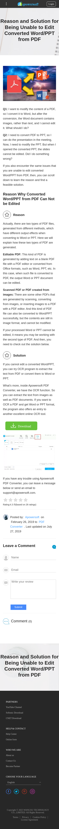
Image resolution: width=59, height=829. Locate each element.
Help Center (11, 734)
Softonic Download (14, 713)
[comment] (33, 589)
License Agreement (29, 820)
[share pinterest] (24, 791)
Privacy (25, 817)
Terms (15, 817)
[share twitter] (16, 791)
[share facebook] (8, 791)
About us (10, 755)
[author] (33, 557)
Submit (18, 607)
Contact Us (11, 761)
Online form (11, 739)
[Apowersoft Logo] (28, 4)
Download (24, 426)
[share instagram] (32, 791)
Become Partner (13, 766)
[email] (33, 570)
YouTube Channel (14, 707)
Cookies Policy (39, 817)
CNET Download (13, 718)
